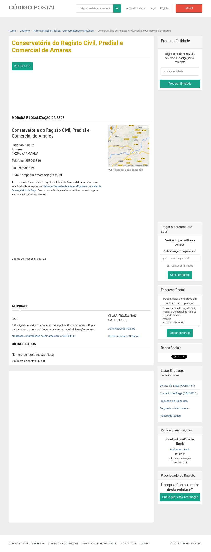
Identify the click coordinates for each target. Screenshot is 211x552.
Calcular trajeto (180, 275)
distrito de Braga (28, 190)
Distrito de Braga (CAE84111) (177, 385)
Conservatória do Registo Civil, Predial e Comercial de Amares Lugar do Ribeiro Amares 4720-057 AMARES (180, 315)
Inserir (189, 8)
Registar (164, 8)
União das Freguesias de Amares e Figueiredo (65, 186)
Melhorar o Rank (180, 449)
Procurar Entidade (180, 83)
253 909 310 (22, 66)
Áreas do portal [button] (136, 8)
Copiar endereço (179, 333)
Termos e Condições (65, 543)
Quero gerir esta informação (180, 497)
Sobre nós (39, 543)
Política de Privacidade (99, 543)
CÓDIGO (32, 7)
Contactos (128, 543)
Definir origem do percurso (180, 251)
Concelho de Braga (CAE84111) (178, 393)
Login (153, 8)
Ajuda (145, 543)
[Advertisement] (117, 88)
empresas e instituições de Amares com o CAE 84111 (44, 335)
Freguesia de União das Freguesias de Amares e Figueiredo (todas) (174, 408)
